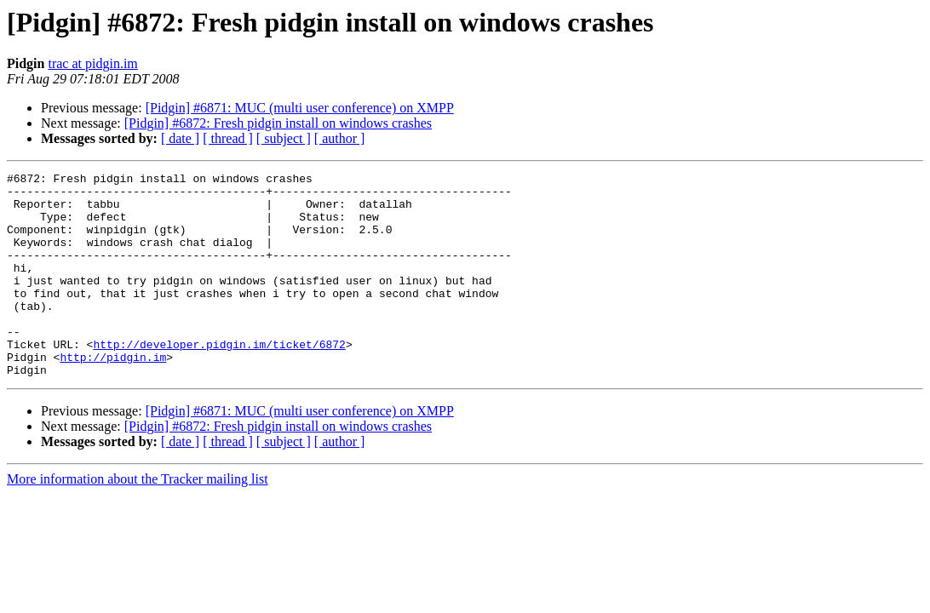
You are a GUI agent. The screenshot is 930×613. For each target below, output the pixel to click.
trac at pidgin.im (92, 63)
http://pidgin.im (113, 395)
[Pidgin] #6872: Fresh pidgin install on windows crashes (278, 123)
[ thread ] (228, 138)
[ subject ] (283, 138)
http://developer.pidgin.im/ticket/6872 (219, 379)
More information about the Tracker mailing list (137, 520)
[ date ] (180, 138)
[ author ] (339, 138)
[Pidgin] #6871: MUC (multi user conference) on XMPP (300, 107)
